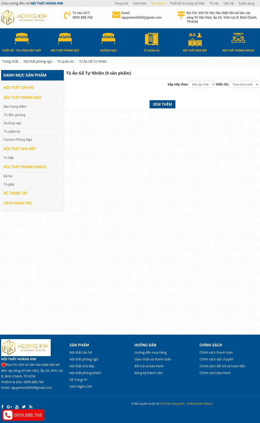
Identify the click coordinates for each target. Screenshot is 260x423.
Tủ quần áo (12, 131)
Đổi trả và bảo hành (149, 366)
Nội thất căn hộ (19, 87)
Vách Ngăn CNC (18, 203)
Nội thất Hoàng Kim (172, 404)
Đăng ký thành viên (149, 373)
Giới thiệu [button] (140, 3)
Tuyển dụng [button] (247, 3)
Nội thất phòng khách (25, 167)
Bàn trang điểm (15, 107)
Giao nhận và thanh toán (153, 359)
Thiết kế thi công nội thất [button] (187, 3)
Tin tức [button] (214, 3)
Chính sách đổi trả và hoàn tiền (222, 366)
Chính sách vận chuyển (216, 359)
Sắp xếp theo (178, 84)
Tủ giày (9, 184)
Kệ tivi (8, 176)
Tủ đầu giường (14, 115)
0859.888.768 (28, 415)
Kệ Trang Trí (15, 193)
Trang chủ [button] (121, 3)
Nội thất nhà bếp (20, 149)
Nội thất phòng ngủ (22, 97)
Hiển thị (222, 84)
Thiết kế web (195, 404)
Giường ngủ (12, 123)
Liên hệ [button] (229, 3)
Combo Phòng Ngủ (18, 140)
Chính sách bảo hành (215, 373)
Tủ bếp (9, 158)
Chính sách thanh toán (216, 352)
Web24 (207, 404)
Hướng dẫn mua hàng (151, 352)
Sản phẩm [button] (158, 3)
